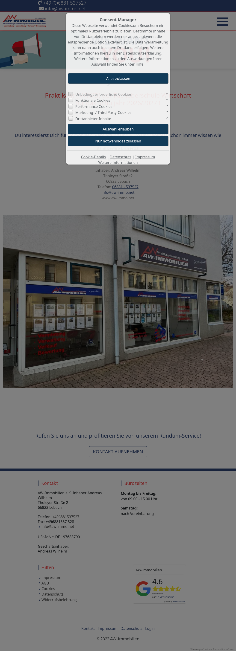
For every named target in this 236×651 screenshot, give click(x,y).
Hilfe (140, 64)
